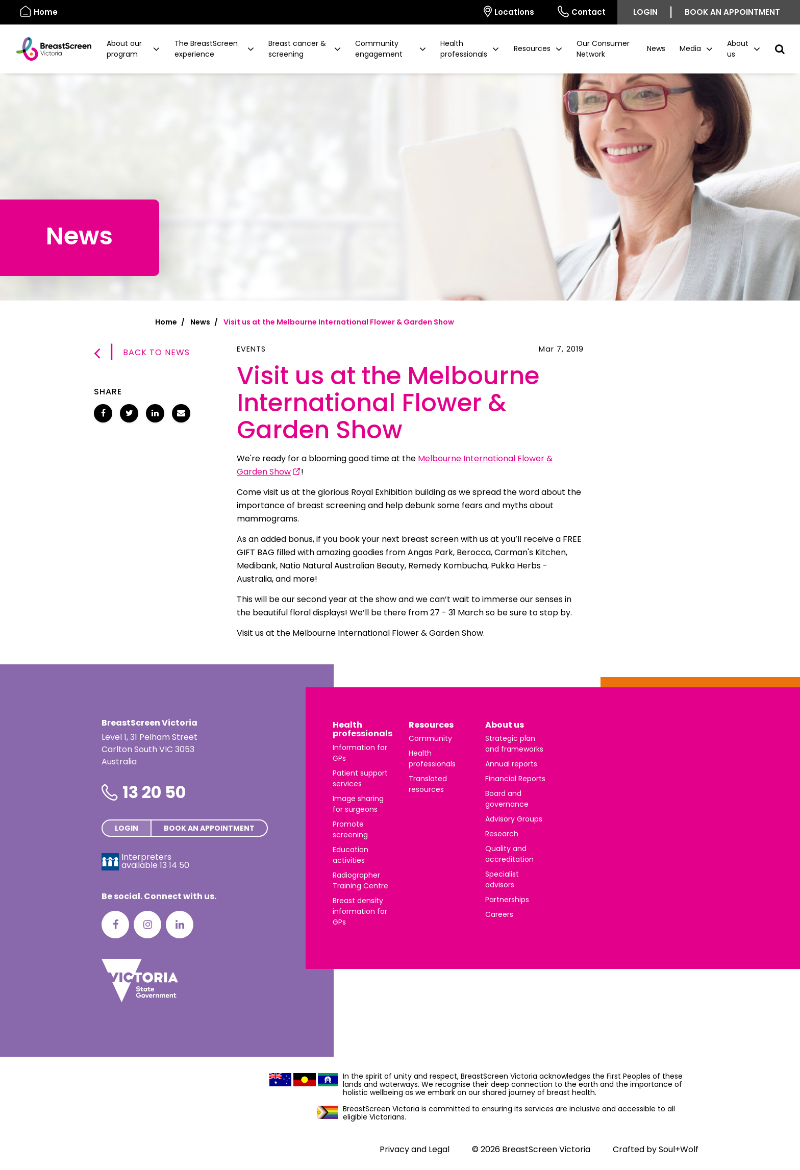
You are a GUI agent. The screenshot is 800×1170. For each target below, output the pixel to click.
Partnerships (507, 899)
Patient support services (360, 778)
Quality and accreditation (509, 853)
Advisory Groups (513, 819)
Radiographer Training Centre (360, 880)
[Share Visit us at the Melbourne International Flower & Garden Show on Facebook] (103, 413)
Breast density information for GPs (360, 911)
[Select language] (460, 12)
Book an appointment (732, 12)
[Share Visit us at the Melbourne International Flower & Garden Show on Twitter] (129, 413)
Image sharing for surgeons (358, 803)
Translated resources (428, 784)
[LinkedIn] (179, 924)
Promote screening (350, 829)
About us (504, 725)
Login (645, 12)
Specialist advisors (502, 879)
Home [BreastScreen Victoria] (39, 11)
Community (430, 738)
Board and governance (507, 798)
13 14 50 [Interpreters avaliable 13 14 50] (174, 865)
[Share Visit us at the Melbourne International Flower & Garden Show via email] (181, 413)
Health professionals (362, 729)
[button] (133, 48)
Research (501, 834)
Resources (431, 725)
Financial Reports (515, 779)
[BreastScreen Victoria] (49, 49)
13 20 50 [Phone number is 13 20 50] (154, 792)
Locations (509, 11)
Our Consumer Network (603, 48)
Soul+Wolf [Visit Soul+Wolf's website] (678, 1149)
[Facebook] (115, 924)
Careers (499, 914)
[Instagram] (147, 924)
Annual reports (511, 764)
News (656, 48)
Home (166, 322)
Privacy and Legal (414, 1149)
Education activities (350, 854)
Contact (582, 11)
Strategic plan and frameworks (514, 743)
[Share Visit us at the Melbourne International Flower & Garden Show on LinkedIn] (155, 413)
